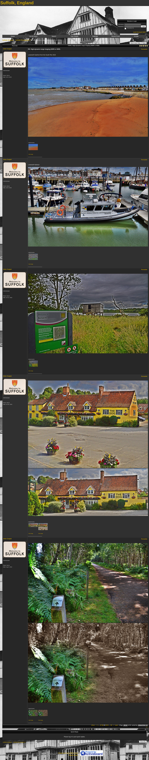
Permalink (144, 49)
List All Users (33, 36)
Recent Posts (116, 36)
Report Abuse (73, 755)
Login (143, 26)
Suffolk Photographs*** (23, 40)
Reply (144, 43)
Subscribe (143, 741)
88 (102, 725)
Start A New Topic (135, 43)
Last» (116, 725)
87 (101, 725)
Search (54, 36)
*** (146, 727)
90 (106, 725)
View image (30, 154)
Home (13, 36)
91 (108, 725)
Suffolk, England (7, 40)
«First (93, 725)
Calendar (95, 36)
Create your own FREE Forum (68, 753)
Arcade (136, 36)
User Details (74, 36)
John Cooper (7, 49)
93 (111, 725)
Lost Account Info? (139, 32)
